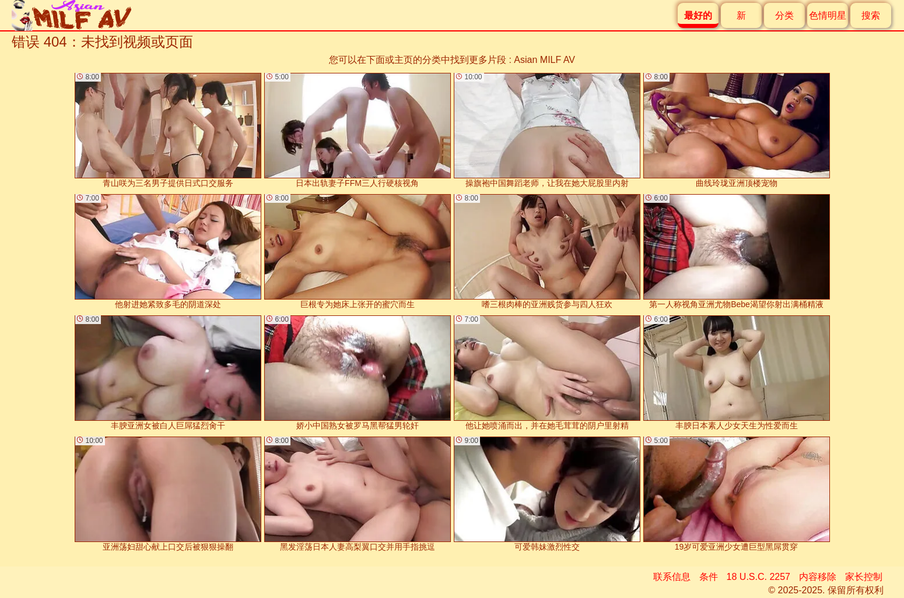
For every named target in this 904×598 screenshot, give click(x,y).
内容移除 (817, 577)
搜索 (870, 15)
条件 (708, 577)
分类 (784, 15)
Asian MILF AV (544, 60)
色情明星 (827, 15)
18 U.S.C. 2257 (758, 577)
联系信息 (672, 577)
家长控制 (863, 577)
